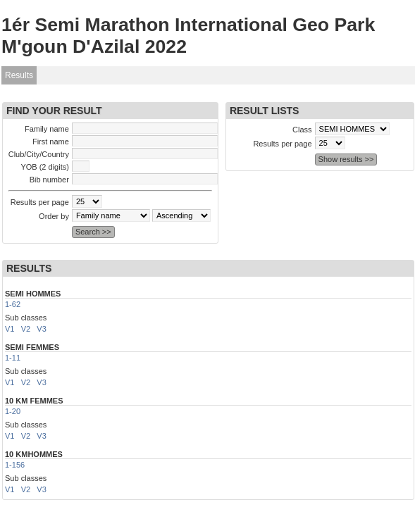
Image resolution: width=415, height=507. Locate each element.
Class (302, 129)
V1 (9, 329)
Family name (47, 129)
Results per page (40, 202)
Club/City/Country (38, 154)
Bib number (49, 179)
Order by (54, 216)
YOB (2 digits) (44, 167)
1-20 (12, 411)
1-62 (12, 304)
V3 (41, 329)
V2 (25, 329)
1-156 (15, 465)
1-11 (12, 357)
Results (19, 75)
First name (50, 141)
